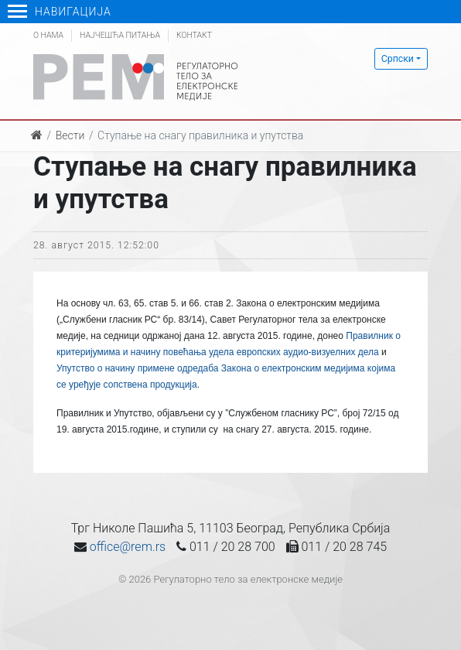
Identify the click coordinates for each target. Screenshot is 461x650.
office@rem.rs (128, 546)
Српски (397, 58)
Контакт (194, 35)
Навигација (59, 11)
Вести (70, 135)
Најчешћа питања (120, 35)
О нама (48, 35)
